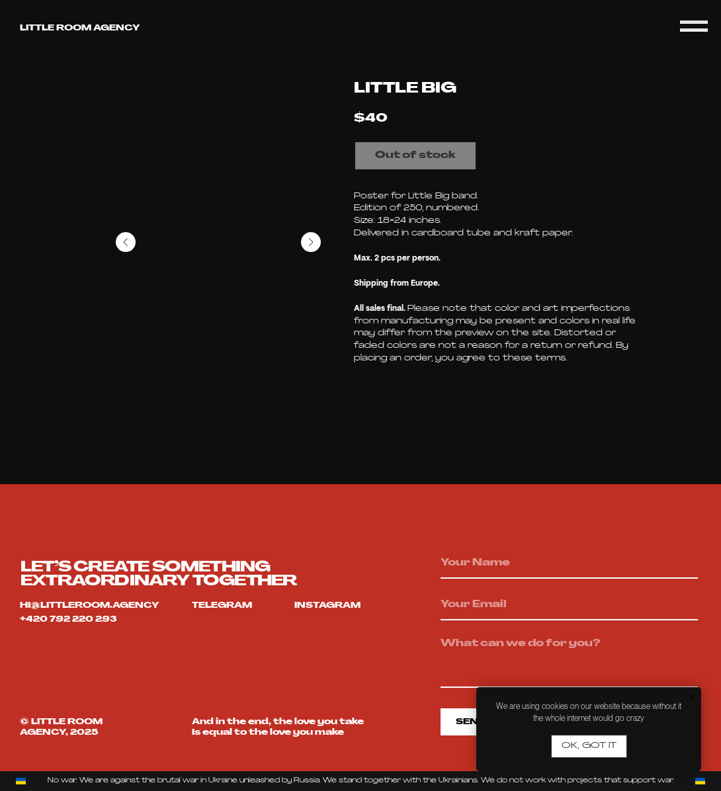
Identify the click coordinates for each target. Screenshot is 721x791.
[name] (569, 563)
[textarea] (569, 660)
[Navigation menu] (694, 26)
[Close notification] (691, 697)
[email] (569, 605)
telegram (222, 606)
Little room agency (80, 28)
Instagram (327, 606)
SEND (471, 722)
